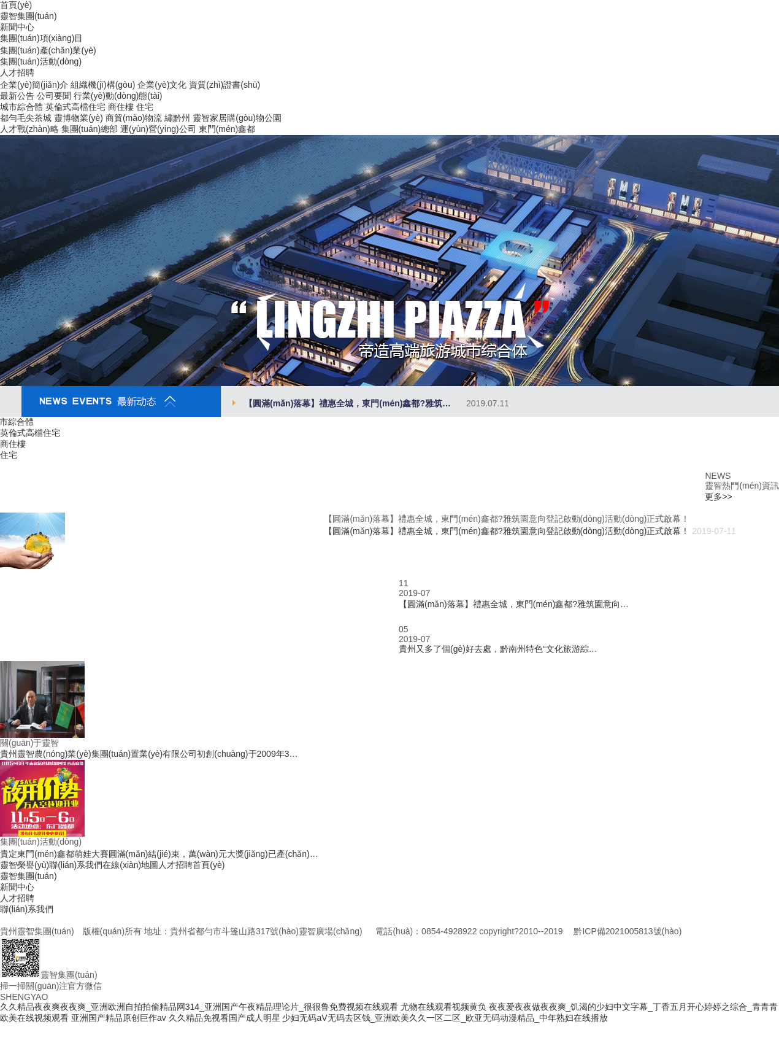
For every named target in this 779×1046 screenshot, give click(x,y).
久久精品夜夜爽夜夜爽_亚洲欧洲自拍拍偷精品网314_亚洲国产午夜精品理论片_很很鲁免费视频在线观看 (199, 1007)
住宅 (144, 107)
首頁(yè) (208, 865)
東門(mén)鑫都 (227, 129)
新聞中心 (17, 887)
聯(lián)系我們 (75, 865)
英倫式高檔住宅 (75, 107)
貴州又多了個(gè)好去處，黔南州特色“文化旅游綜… (498, 649)
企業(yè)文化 (161, 85)
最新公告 (17, 96)
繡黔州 (177, 118)
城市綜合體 (21, 107)
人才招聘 (175, 865)
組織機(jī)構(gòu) (103, 85)
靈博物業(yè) (78, 118)
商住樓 (121, 107)
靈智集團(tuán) (28, 876)
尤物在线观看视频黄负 (443, 1007)
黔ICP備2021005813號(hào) (627, 931)
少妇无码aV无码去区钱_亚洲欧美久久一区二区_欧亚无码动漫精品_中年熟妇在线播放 (444, 1018)
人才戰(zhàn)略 (29, 129)
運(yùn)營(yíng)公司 (158, 129)
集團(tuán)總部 (89, 129)
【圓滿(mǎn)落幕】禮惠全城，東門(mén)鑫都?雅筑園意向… (514, 604)
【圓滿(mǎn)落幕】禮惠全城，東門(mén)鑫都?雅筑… (376, 403)
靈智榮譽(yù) (24, 865)
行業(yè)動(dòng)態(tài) (118, 96)
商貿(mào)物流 (134, 118)
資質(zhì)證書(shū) (224, 85)
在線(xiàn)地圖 (130, 865)
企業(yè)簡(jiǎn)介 (34, 85)
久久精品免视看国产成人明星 (224, 1018)
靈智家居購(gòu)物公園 (237, 118)
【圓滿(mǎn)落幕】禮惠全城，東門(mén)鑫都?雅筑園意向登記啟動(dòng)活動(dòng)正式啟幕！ (506, 531)
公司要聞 (54, 96)
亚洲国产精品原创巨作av (118, 1018)
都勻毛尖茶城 (26, 118)
